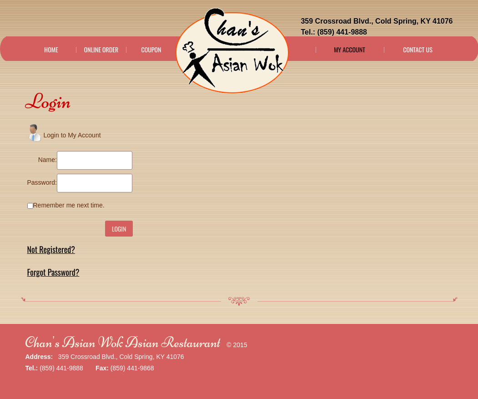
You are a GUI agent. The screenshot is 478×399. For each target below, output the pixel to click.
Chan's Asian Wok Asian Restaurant (123, 342)
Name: (47, 159)
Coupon (151, 49)
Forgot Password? (53, 272)
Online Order (101, 49)
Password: (42, 182)
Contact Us (418, 49)
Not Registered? (51, 249)
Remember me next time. (69, 205)
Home (51, 49)
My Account (349, 49)
